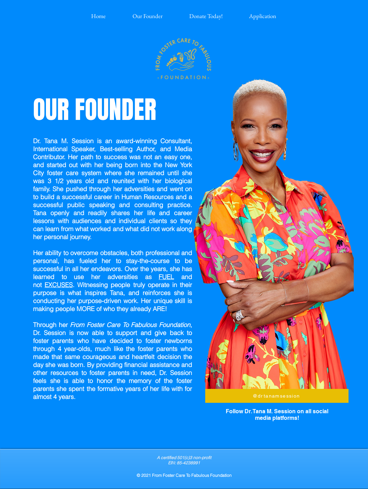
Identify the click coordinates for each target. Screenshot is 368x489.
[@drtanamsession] (277, 396)
